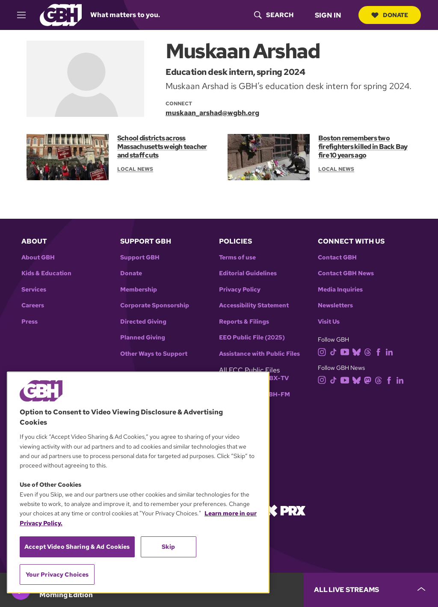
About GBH (38, 257)
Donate (389, 15)
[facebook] (380, 351)
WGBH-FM (274, 394)
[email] (218, 112)
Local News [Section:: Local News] (135, 169)
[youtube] (346, 351)
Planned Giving (142, 337)
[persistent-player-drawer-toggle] (370, 590)
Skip (168, 546)
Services (33, 289)
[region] (138, 482)
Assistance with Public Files (259, 353)
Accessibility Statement (254, 305)
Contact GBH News (346, 273)
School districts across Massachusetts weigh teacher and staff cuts (162, 147)
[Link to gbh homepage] (61, 14)
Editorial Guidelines (248, 273)
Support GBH (140, 257)
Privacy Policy (239, 289)
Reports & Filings (244, 321)
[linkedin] (391, 351)
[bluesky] (358, 351)
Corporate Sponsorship (154, 305)
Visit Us (329, 321)
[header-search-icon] (274, 15)
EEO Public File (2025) (252, 337)
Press (29, 321)
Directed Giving (143, 321)
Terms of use (237, 257)
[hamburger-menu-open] (25, 15)
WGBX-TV (273, 378)
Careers (32, 305)
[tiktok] (335, 351)
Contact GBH (337, 257)
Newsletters (335, 305)
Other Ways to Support (153, 353)
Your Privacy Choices (57, 574)
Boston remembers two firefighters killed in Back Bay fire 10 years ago (363, 147)
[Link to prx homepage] (285, 510)
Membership (138, 289)
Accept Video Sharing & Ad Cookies (77, 546)
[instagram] (324, 351)
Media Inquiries (340, 289)
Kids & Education (46, 273)
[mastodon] (369, 379)
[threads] (369, 351)
